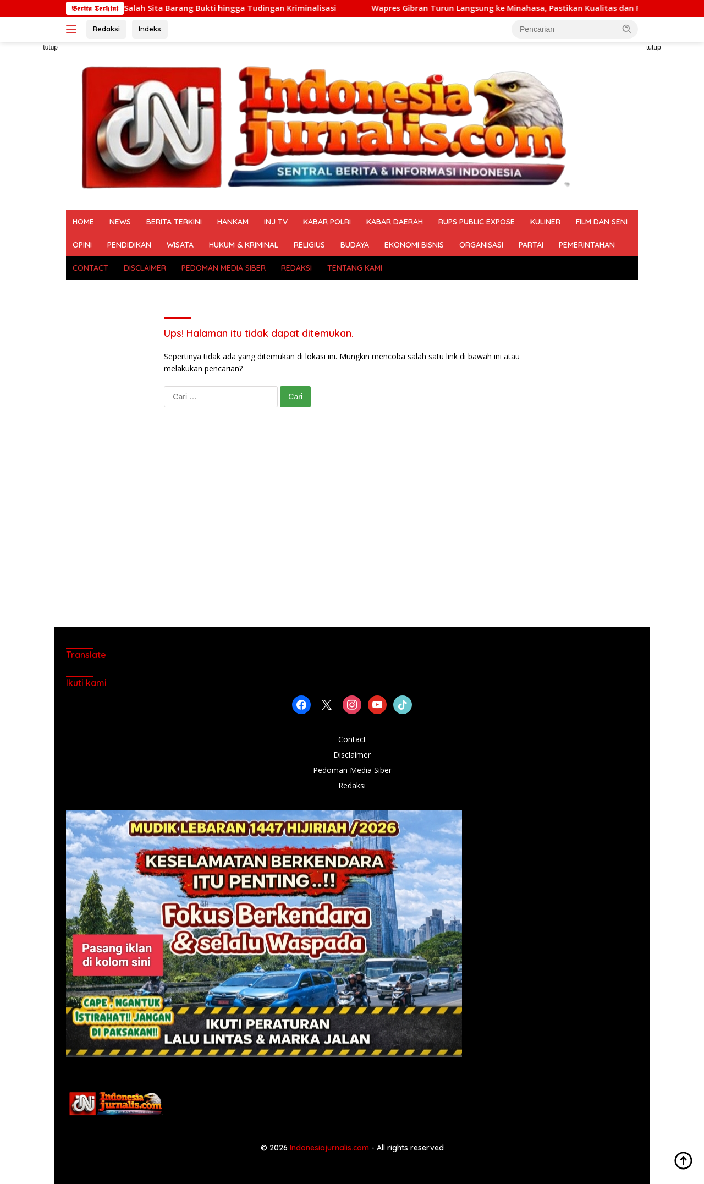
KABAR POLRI (327, 222)
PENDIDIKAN (129, 245)
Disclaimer (352, 754)
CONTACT (90, 268)
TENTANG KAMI (354, 268)
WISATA (180, 245)
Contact (352, 739)
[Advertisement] (352, 528)
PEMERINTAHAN (587, 245)
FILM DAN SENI (602, 222)
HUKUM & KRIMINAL (243, 245)
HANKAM (233, 222)
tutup (50, 47)
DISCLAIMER (145, 268)
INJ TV (276, 222)
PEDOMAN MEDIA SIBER (224, 268)
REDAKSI (296, 268)
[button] (627, 28)
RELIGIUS (309, 245)
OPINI (82, 245)
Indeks (150, 28)
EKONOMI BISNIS (414, 245)
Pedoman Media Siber (352, 770)
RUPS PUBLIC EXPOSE (476, 222)
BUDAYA (354, 245)
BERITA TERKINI (174, 222)
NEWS (120, 222)
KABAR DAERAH (394, 222)
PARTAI (531, 245)
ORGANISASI (481, 245)
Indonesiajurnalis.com (330, 1148)
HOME (83, 222)
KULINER (545, 222)
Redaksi (106, 28)
